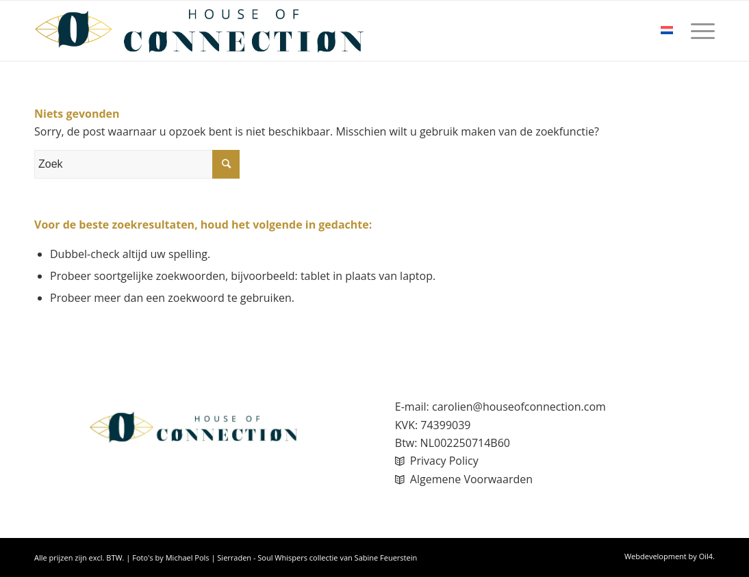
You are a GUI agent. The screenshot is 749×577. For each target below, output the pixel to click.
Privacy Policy (444, 460)
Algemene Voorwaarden (471, 479)
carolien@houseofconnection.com (519, 406)
